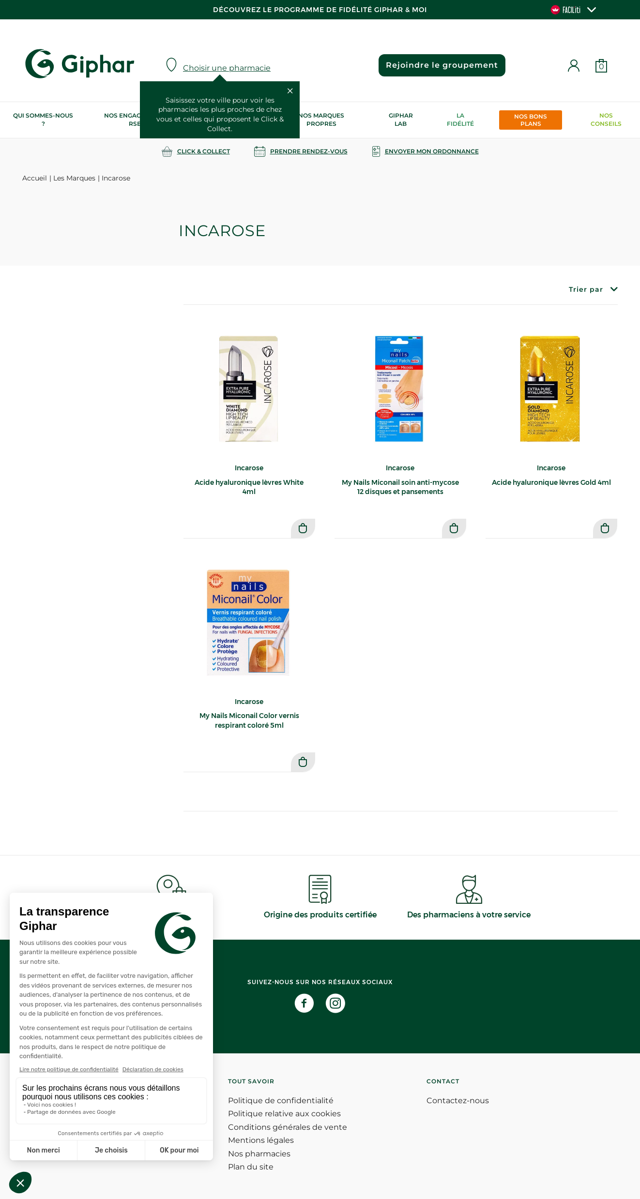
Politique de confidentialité (281, 1100)
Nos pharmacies (259, 1153)
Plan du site (251, 1166)
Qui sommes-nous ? (43, 119)
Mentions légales (261, 1140)
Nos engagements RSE (135, 119)
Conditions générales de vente (287, 1127)
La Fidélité (460, 119)
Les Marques (74, 178)
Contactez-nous (458, 1100)
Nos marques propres (321, 119)
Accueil (34, 178)
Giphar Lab (401, 119)
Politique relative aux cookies (284, 1113)
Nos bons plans (530, 120)
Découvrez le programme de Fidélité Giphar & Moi (320, 9)
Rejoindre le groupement (441, 65)
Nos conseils (606, 119)
